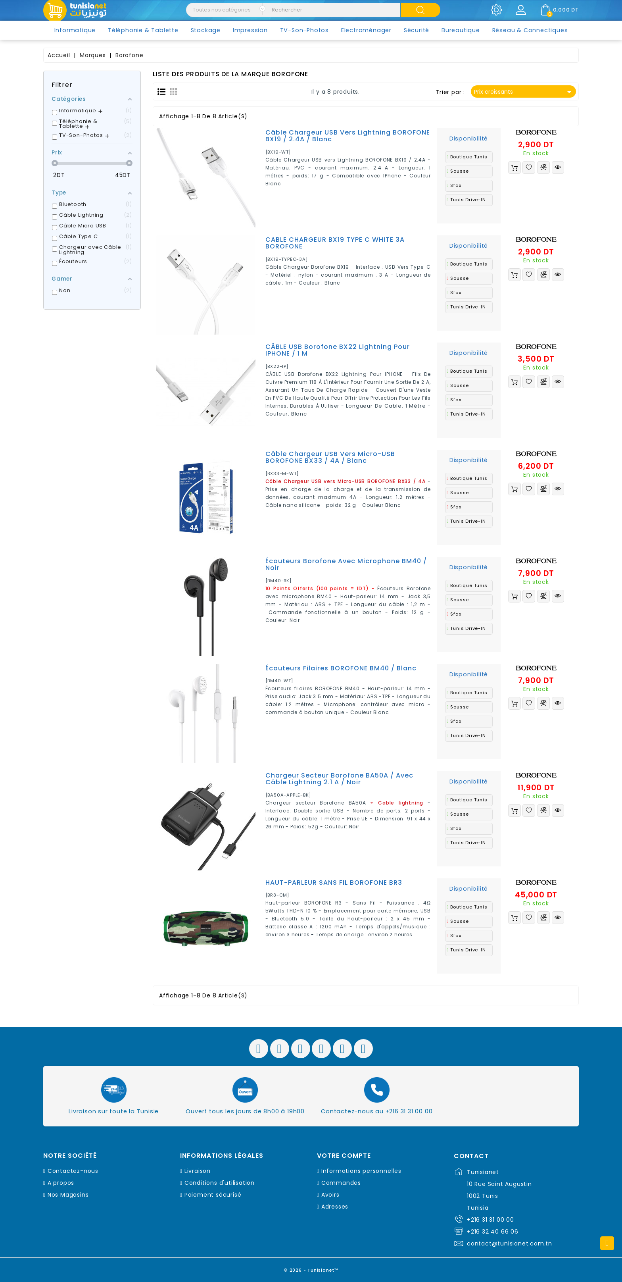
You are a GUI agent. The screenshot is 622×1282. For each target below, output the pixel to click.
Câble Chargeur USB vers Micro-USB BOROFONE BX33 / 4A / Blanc (330, 457)
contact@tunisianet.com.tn (509, 1243)
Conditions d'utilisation (219, 1183)
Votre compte (344, 1155)
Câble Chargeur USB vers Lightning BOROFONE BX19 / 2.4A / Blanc (347, 136)
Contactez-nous (73, 1171)
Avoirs (330, 1195)
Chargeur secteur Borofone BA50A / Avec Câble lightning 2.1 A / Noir (339, 779)
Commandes (341, 1183)
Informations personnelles (361, 1171)
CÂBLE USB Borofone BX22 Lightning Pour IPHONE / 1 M (337, 350)
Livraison (197, 1171)
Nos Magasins (68, 1195)
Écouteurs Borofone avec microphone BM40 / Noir (346, 564)
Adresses (334, 1207)
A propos (61, 1183)
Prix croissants (524, 92)
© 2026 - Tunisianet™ (311, 1268)
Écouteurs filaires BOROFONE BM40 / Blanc (341, 668)
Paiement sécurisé (213, 1195)
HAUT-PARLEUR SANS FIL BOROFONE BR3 (333, 882)
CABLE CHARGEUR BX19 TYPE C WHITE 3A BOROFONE (335, 243)
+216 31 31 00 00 (490, 1220)
